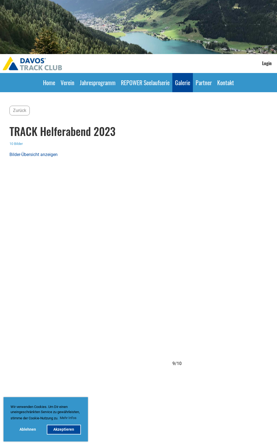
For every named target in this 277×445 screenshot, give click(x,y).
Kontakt (225, 82)
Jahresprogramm (98, 82)
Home (49, 82)
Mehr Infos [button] (68, 418)
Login (267, 63)
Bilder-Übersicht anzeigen (33, 154)
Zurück (19, 110)
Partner (204, 82)
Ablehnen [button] (27, 429)
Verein (67, 82)
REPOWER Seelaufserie (145, 82)
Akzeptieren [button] (63, 429)
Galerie (182, 82)
